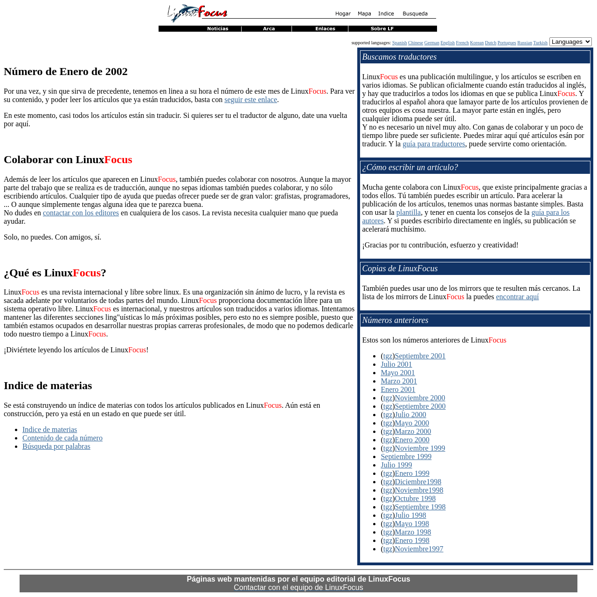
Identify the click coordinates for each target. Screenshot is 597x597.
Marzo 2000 (413, 431)
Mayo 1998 (412, 524)
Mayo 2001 (398, 373)
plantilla (408, 212)
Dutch (490, 42)
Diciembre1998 (418, 482)
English (448, 42)
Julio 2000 (410, 415)
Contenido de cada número (62, 438)
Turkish (540, 42)
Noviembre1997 (419, 549)
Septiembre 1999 (406, 456)
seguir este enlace (250, 99)
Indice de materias (49, 429)
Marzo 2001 (399, 381)
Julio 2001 (396, 364)
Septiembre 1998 (420, 507)
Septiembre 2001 (420, 356)
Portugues (507, 42)
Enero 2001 (398, 389)
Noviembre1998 (419, 490)
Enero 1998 (412, 540)
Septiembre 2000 (420, 406)
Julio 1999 (396, 465)
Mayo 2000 (412, 423)
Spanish (399, 42)
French (462, 42)
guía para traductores (434, 144)
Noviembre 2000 (420, 398)
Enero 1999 (412, 473)
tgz (388, 356)
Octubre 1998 (415, 498)
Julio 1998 (410, 515)
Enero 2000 (412, 440)
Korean (477, 42)
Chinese (415, 42)
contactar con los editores (81, 213)
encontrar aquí (517, 297)
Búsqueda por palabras (56, 446)
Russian (524, 42)
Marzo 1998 (413, 532)
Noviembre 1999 (420, 448)
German (431, 42)
